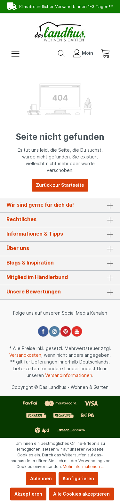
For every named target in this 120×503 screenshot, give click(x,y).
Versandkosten (25, 355)
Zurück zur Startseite (60, 185)
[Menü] (15, 53)
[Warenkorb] (105, 53)
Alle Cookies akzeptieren (81, 494)
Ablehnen (41, 478)
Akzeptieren (28, 494)
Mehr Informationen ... (83, 466)
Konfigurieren (78, 478)
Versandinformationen (68, 375)
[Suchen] (61, 53)
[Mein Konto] (83, 53)
